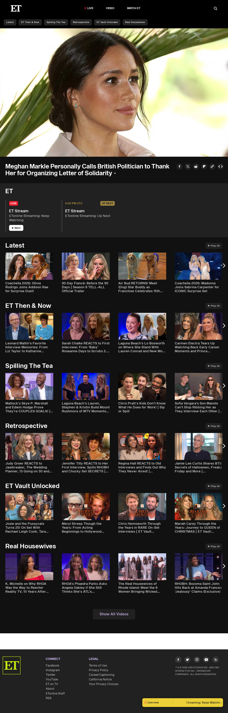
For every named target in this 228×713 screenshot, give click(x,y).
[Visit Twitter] (187, 660)
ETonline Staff (55, 693)
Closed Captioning (101, 675)
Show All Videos (114, 614)
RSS (49, 698)
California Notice (100, 679)
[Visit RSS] (216, 660)
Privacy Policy (98, 670)
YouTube (52, 679)
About (50, 689)
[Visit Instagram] (197, 660)
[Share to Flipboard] (204, 167)
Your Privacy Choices (103, 684)
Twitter (50, 675)
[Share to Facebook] (179, 167)
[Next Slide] (223, 267)
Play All (214, 246)
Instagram (53, 670)
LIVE (90, 8)
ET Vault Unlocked (107, 22)
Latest (10, 22)
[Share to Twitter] (187, 167)
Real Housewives (135, 22)
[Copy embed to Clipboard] (220, 167)
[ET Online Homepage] (16, 8)
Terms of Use (98, 665)
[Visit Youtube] (206, 660)
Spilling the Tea (56, 22)
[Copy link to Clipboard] (212, 167)
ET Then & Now (30, 22)
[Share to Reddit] (196, 167)
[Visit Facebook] (178, 660)
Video (110, 8)
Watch (16, 228)
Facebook (52, 665)
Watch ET (134, 8)
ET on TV (52, 684)
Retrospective (81, 22)
